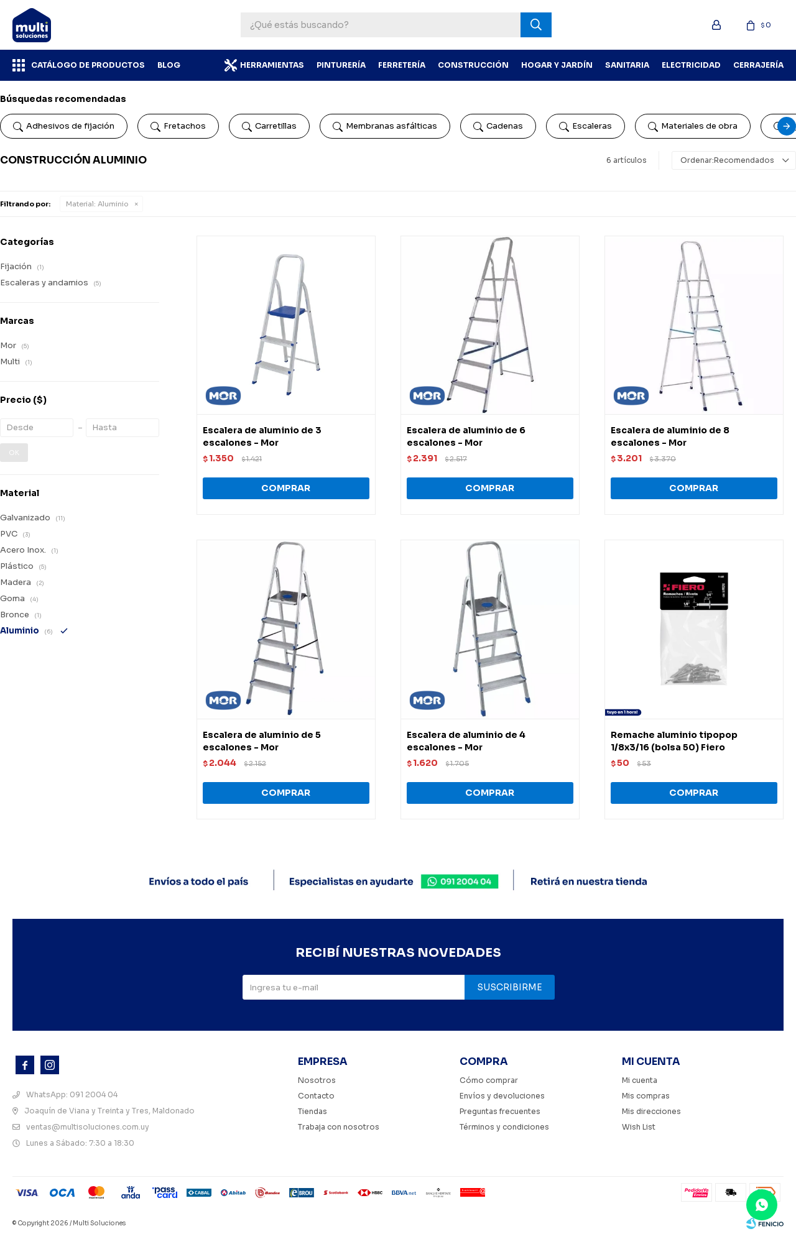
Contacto (316, 1095)
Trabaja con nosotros (338, 1126)
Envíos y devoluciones (502, 1095)
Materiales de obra (693, 126)
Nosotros (317, 1080)
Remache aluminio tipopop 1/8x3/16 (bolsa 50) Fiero (674, 741)
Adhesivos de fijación (63, 126)
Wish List (638, 1126)
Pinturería (341, 65)
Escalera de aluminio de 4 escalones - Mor (466, 741)
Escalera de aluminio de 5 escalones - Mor (262, 741)
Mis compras (646, 1095)
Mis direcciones (651, 1111)
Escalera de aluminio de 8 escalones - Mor (670, 436)
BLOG (168, 65)
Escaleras (585, 126)
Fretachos (178, 126)
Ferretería (401, 65)
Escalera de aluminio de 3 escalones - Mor (262, 436)
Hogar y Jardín (557, 65)
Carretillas (269, 126)
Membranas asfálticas (385, 126)
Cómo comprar (489, 1080)
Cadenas (498, 126)
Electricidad (691, 65)
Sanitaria (627, 65)
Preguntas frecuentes (500, 1111)
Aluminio (97, 204)
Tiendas (312, 1111)
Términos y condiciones (504, 1126)
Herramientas (272, 65)
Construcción (473, 65)
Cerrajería (758, 65)
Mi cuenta (639, 1080)
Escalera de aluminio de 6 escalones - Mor (466, 436)
